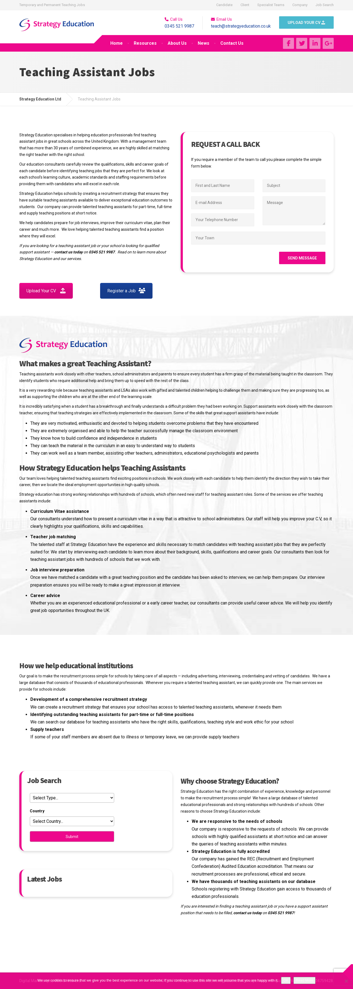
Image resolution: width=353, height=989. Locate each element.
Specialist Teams (270, 5)
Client (244, 5)
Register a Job (126, 290)
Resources (145, 43)
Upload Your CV (46, 290)
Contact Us (232, 43)
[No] (346, 981)
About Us (177, 43)
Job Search (324, 5)
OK (285, 980)
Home (116, 43)
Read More (304, 980)
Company (299, 5)
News (203, 43)
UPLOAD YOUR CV (306, 22)
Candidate (224, 5)
